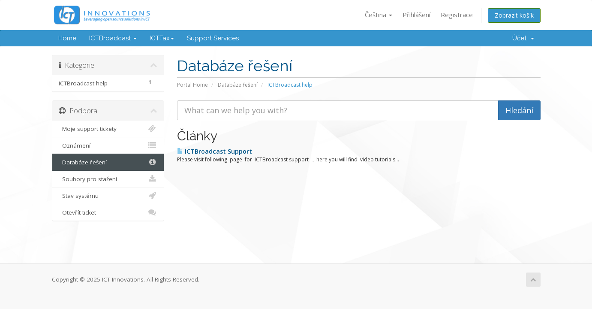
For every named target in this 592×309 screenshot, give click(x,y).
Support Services (213, 38)
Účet (523, 38)
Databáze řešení (238, 84)
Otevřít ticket (108, 212)
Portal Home (192, 84)
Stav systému (108, 196)
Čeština (378, 14)
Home (67, 38)
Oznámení (108, 145)
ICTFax (162, 38)
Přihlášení (416, 14)
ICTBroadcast (113, 38)
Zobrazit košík (514, 15)
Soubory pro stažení (108, 179)
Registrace (457, 14)
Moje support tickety (108, 129)
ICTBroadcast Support (214, 151)
